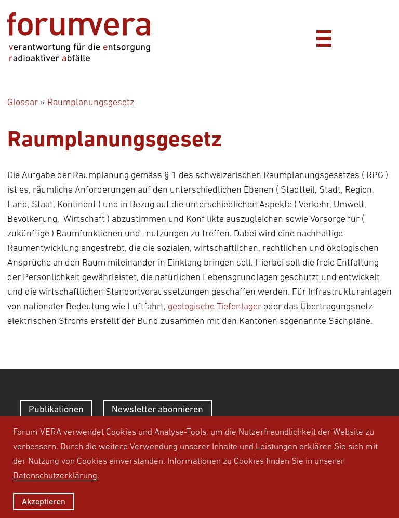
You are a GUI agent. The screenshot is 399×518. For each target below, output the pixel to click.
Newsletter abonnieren (157, 408)
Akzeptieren (43, 501)
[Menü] (323, 37)
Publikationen (56, 408)
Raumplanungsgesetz (90, 102)
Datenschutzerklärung (55, 475)
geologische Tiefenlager (214, 306)
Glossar (22, 102)
